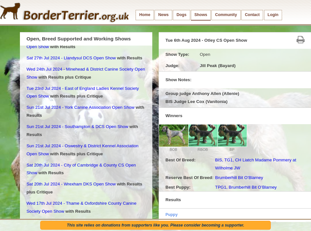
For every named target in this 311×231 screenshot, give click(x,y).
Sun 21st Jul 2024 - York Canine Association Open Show (80, 107)
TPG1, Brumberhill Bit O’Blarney (246, 187)
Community (226, 15)
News (163, 15)
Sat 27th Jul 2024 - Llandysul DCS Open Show (71, 58)
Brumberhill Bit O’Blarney (239, 177)
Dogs (182, 15)
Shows (200, 15)
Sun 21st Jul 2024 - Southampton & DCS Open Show (77, 126)
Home (144, 15)
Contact (252, 15)
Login (273, 15)
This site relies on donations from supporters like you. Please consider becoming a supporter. (155, 225)
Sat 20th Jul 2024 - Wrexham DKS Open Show (71, 184)
